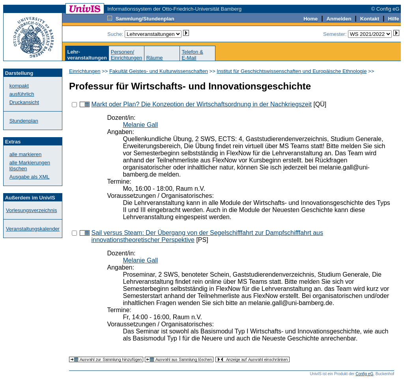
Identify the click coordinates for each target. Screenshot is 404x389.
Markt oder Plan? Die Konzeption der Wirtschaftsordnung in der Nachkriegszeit (201, 104)
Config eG (364, 374)
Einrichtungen (85, 71)
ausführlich (21, 94)
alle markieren (25, 154)
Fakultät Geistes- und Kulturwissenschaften (158, 71)
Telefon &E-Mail (192, 55)
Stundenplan (23, 121)
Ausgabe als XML (29, 177)
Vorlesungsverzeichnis (31, 210)
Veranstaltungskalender (33, 229)
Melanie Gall (140, 124)
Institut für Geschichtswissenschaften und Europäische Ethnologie (292, 71)
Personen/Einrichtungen (126, 55)
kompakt (19, 86)
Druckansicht (24, 102)
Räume (154, 58)
